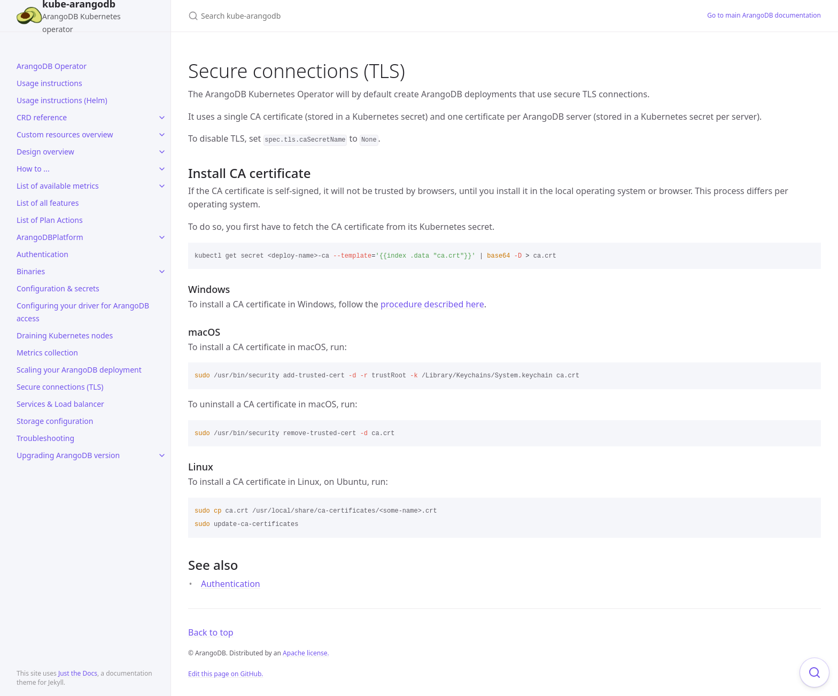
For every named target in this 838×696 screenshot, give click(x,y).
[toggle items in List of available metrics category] (161, 186)
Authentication (230, 584)
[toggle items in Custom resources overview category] (161, 134)
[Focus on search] (814, 672)
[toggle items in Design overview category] (161, 151)
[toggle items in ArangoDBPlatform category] (161, 237)
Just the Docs (77, 673)
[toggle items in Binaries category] (161, 271)
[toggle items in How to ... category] (161, 168)
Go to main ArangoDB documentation (764, 15)
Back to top (211, 632)
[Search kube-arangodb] (314, 16)
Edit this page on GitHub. (225, 673)
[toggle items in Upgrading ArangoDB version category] (161, 455)
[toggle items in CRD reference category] (161, 117)
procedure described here (432, 304)
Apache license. (306, 653)
